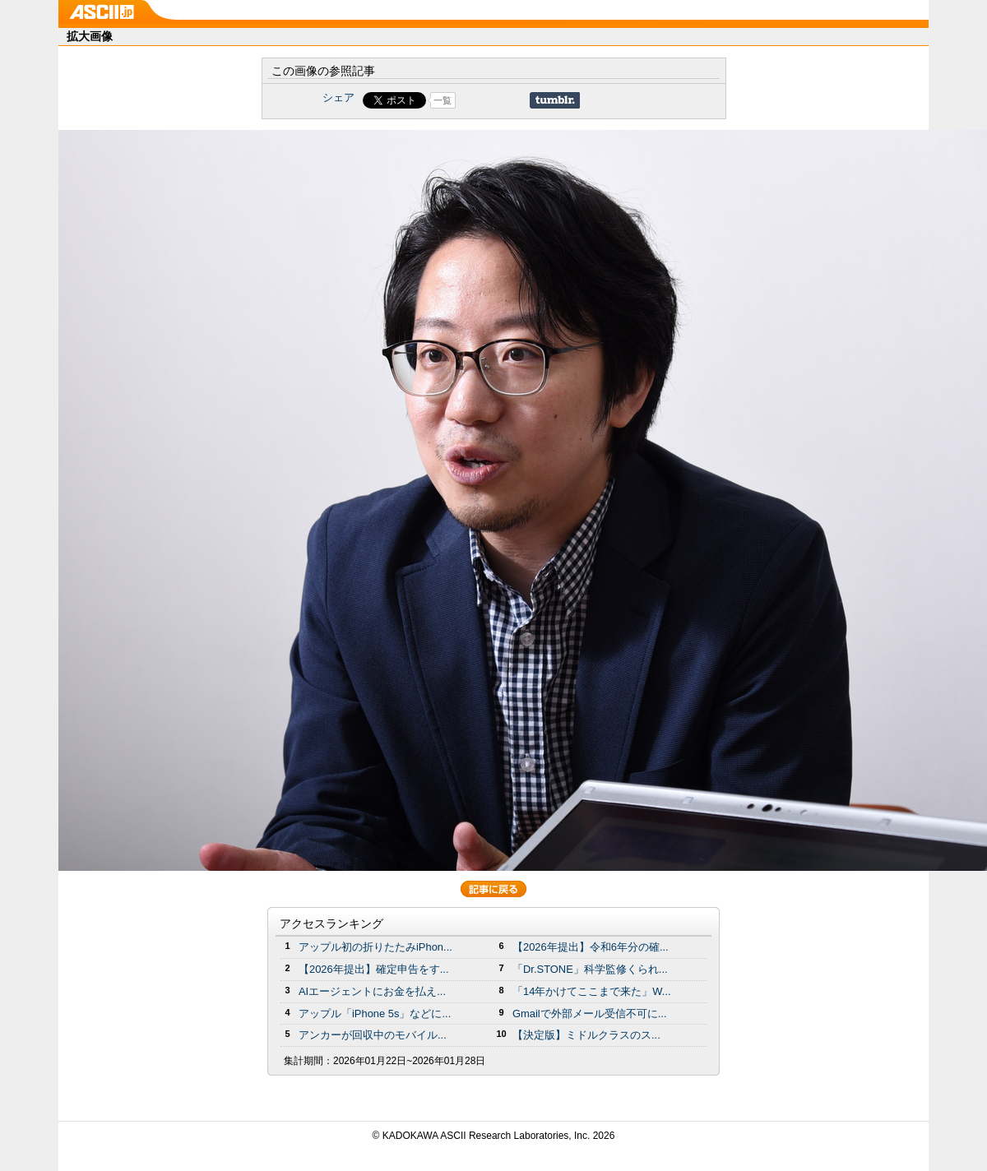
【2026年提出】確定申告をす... (374, 969)
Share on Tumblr (555, 100)
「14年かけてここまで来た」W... (591, 991)
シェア (338, 97)
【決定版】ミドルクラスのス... (586, 1035)
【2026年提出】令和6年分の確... (590, 947)
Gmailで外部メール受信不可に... (589, 1013)
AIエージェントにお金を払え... (372, 991)
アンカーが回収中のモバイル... (373, 1035)
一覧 (442, 100)
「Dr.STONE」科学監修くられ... (590, 969)
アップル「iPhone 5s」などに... (375, 1013)
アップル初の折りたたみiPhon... (375, 947)
